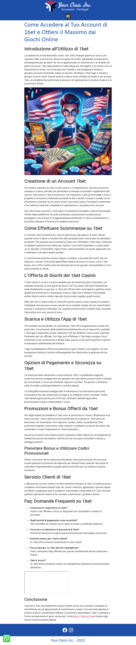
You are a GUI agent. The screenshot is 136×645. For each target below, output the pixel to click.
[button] (68, 16)
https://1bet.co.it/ (82, 616)
